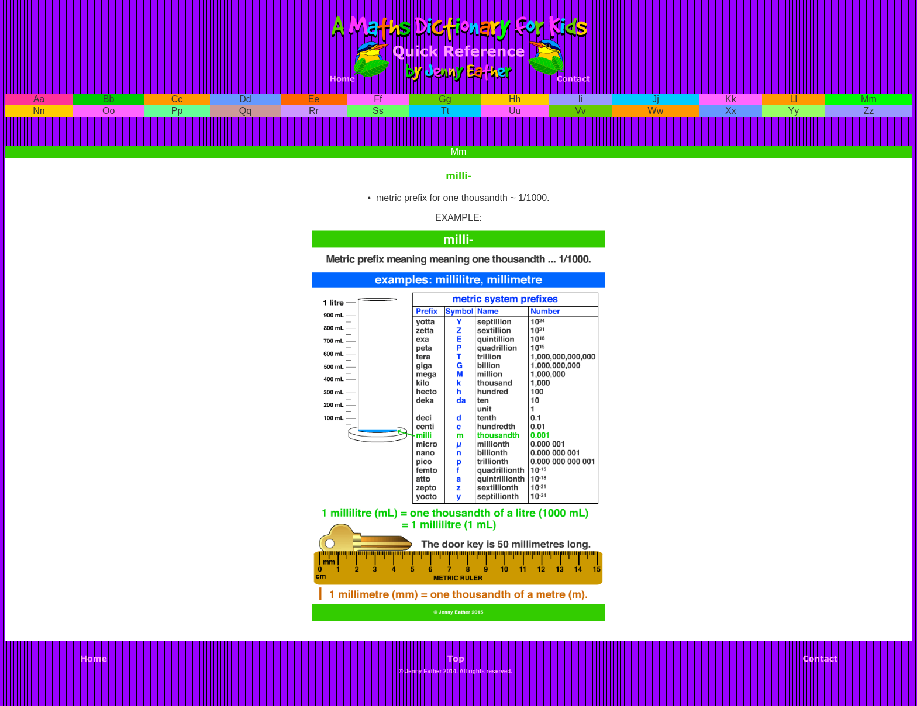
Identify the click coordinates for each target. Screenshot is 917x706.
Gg (445, 99)
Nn (38, 111)
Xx (730, 111)
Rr (314, 111)
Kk (730, 99)
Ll (793, 99)
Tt (445, 111)
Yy (793, 111)
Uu (514, 111)
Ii (580, 99)
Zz (868, 111)
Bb (109, 99)
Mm (869, 99)
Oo (108, 111)
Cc (177, 99)
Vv (580, 111)
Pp (177, 111)
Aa (39, 99)
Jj (655, 99)
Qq (245, 111)
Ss (378, 111)
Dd (245, 99)
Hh (514, 99)
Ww (656, 111)
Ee (314, 99)
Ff (378, 99)
